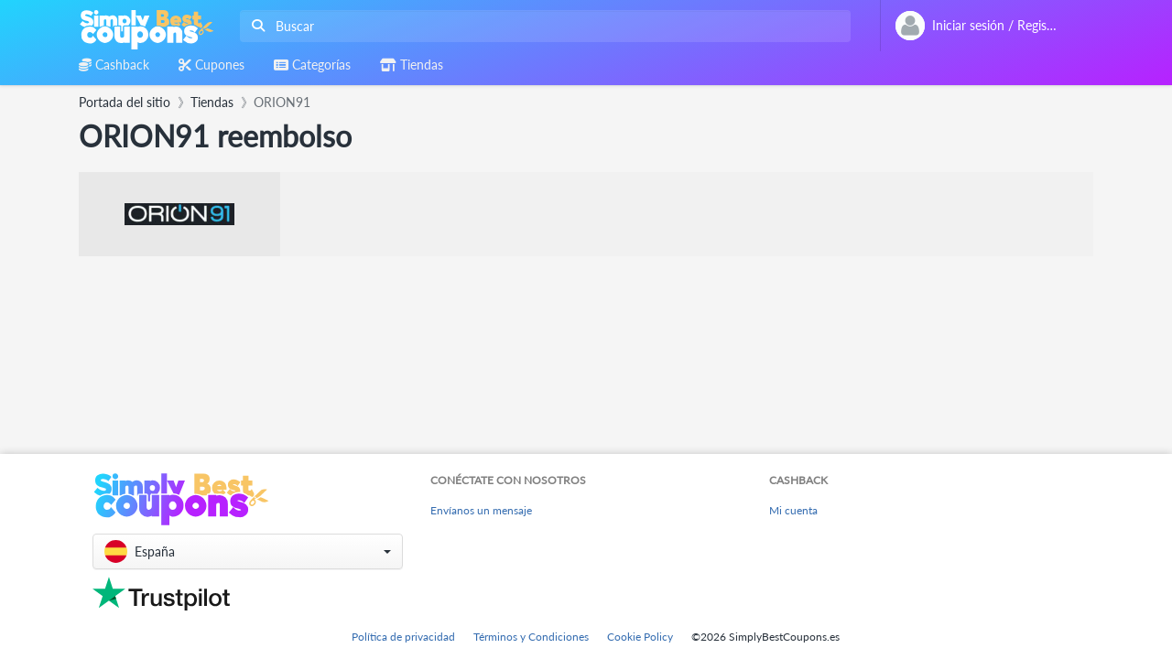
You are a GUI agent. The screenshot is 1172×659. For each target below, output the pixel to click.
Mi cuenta (793, 510)
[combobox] (542, 26)
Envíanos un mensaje (481, 510)
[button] (247, 551)
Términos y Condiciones (531, 636)
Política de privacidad (403, 636)
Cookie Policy (640, 636)
